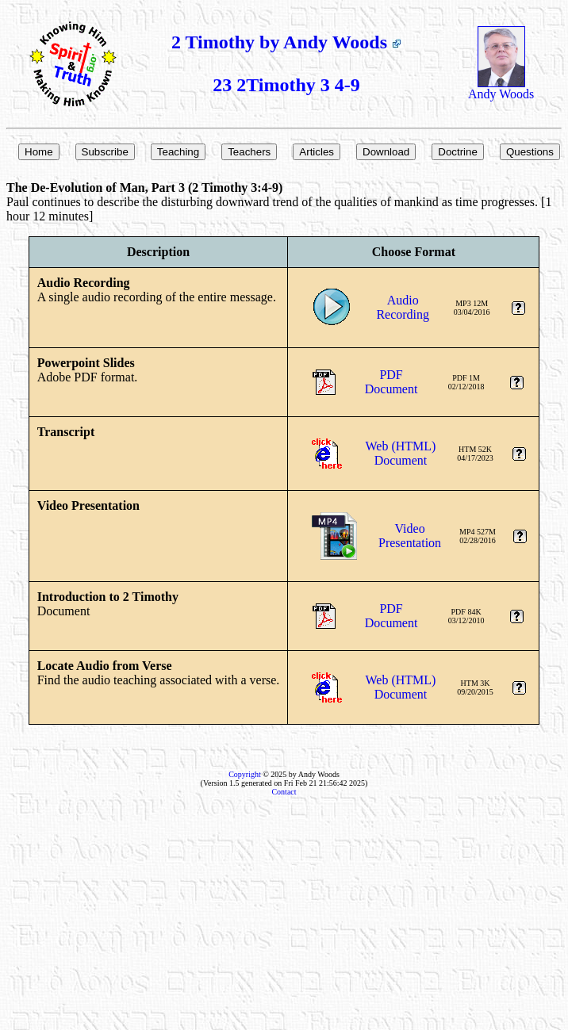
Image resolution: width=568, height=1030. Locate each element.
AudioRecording (402, 307)
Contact (283, 791)
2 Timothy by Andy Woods (286, 42)
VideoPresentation (409, 535)
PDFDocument (391, 382)
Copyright (244, 774)
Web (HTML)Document (401, 453)
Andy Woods (501, 88)
